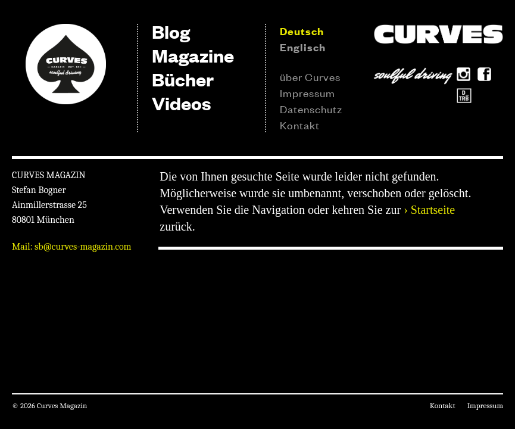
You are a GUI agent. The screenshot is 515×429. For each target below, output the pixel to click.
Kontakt (300, 124)
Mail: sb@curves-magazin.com (72, 246)
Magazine (193, 55)
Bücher (183, 79)
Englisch (303, 47)
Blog (171, 31)
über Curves (310, 76)
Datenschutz (311, 108)
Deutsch (302, 31)
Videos (181, 102)
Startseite (433, 209)
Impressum (307, 92)
